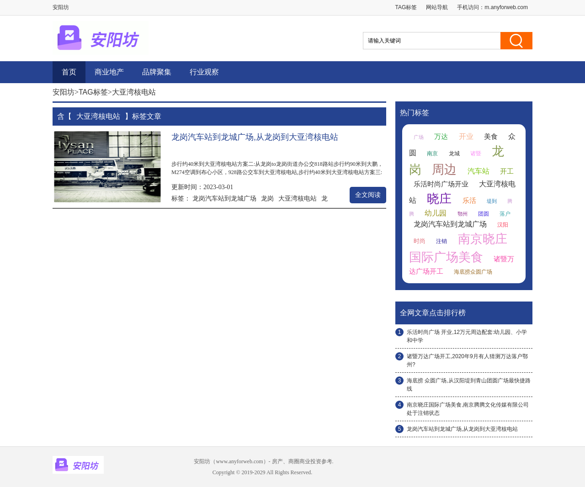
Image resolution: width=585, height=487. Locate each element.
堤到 (492, 201)
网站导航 (437, 7)
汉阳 (502, 225)
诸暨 (475, 153)
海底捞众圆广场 (473, 272)
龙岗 (267, 198)
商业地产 (109, 72)
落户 (505, 214)
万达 (441, 136)
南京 (432, 153)
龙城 (454, 153)
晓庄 (439, 199)
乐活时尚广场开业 (441, 184)
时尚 (419, 241)
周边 (444, 169)
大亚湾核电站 (297, 198)
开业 (466, 136)
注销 (441, 241)
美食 (491, 136)
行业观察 (204, 72)
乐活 (469, 200)
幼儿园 (436, 213)
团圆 (483, 214)
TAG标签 (406, 7)
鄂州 (462, 214)
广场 (419, 137)
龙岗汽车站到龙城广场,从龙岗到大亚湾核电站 (254, 137)
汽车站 (478, 171)
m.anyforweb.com (506, 7)
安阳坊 (63, 92)
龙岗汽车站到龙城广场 (224, 198)
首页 (69, 72)
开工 (507, 171)
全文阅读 (368, 194)
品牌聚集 (156, 72)
